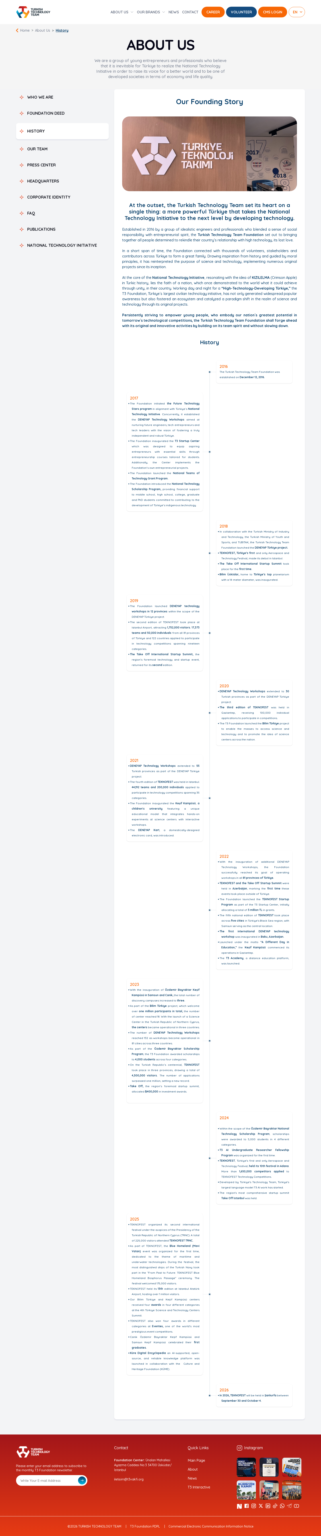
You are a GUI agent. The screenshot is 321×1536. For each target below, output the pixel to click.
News (192, 1478)
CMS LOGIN (272, 12)
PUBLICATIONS (41, 229)
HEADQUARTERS (43, 181)
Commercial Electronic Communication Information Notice (211, 1526)
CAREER (213, 12)
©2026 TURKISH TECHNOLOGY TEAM (94, 1526)
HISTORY (36, 131)
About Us (42, 30)
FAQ (31, 213)
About (193, 1469)
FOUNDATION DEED (46, 113)
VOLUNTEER (241, 12)
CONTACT (190, 12)
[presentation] (50, 1496)
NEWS (174, 12)
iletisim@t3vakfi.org (129, 1479)
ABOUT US (119, 12)
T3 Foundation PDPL (145, 1526)
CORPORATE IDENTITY (48, 197)
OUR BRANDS (148, 12)
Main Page (196, 1460)
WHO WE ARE (40, 97)
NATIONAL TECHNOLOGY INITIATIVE (62, 245)
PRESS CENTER (41, 165)
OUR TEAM (37, 148)
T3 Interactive (199, 1487)
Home (25, 30)
